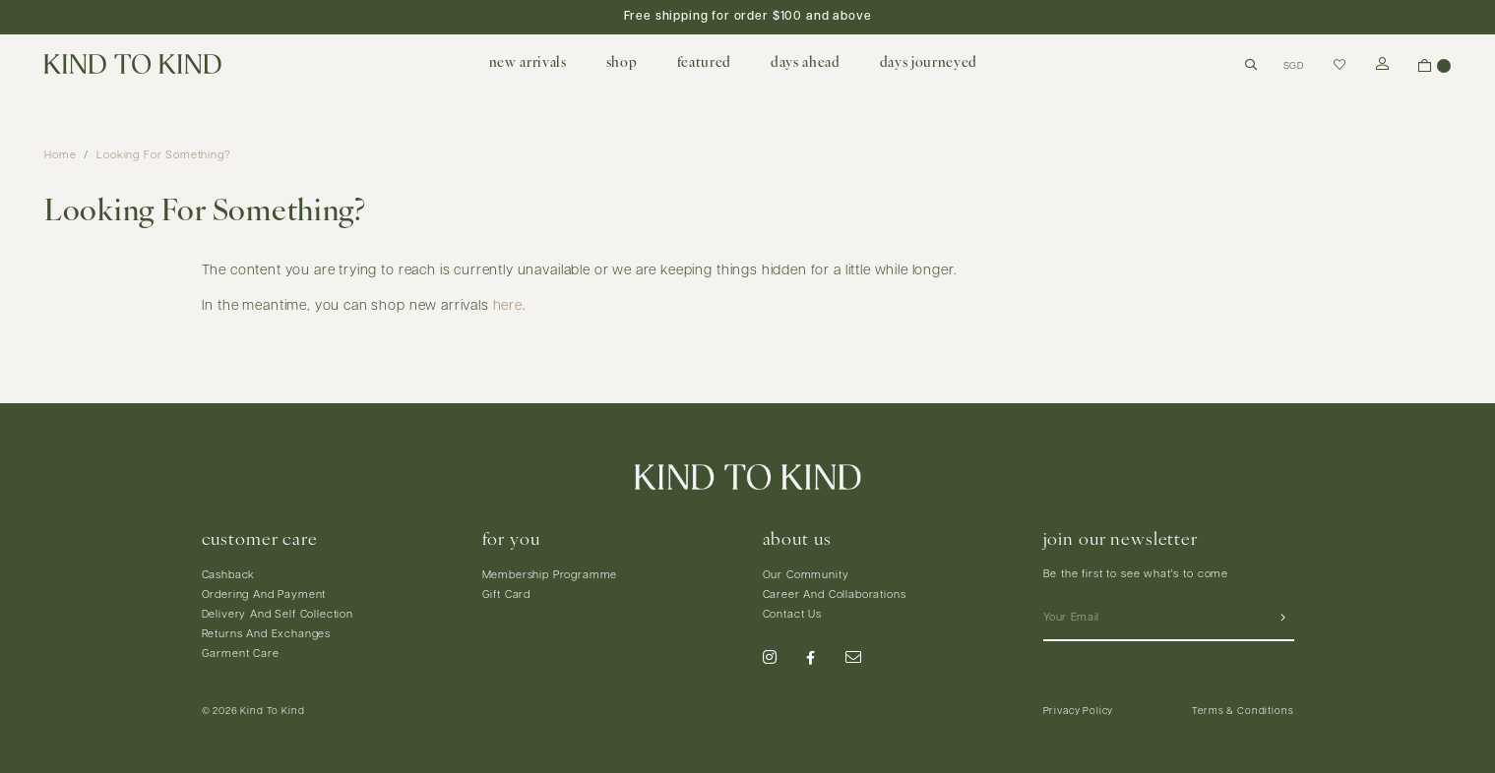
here (508, 306)
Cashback (229, 575)
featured (704, 63)
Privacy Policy (1078, 711)
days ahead (806, 63)
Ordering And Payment (264, 595)
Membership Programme (550, 575)
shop (622, 63)
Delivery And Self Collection (278, 615)
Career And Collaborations (834, 595)
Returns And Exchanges (267, 634)
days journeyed (928, 63)
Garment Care (241, 654)
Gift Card (506, 595)
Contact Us (792, 615)
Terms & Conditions (1242, 711)
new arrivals (528, 63)
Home (60, 155)
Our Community (806, 575)
